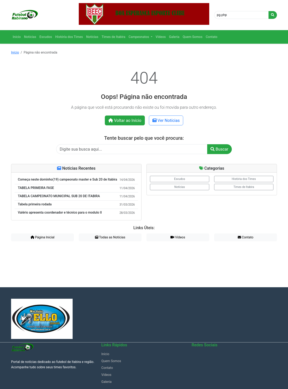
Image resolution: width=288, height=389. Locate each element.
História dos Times (69, 37)
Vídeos (161, 37)
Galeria (174, 37)
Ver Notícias (166, 120)
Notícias (30, 37)
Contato (211, 37)
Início (17, 37)
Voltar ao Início (124, 120)
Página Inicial (43, 237)
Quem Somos (192, 37)
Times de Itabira (113, 37)
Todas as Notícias (110, 237)
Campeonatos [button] (139, 37)
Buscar (219, 149)
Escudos (45, 37)
